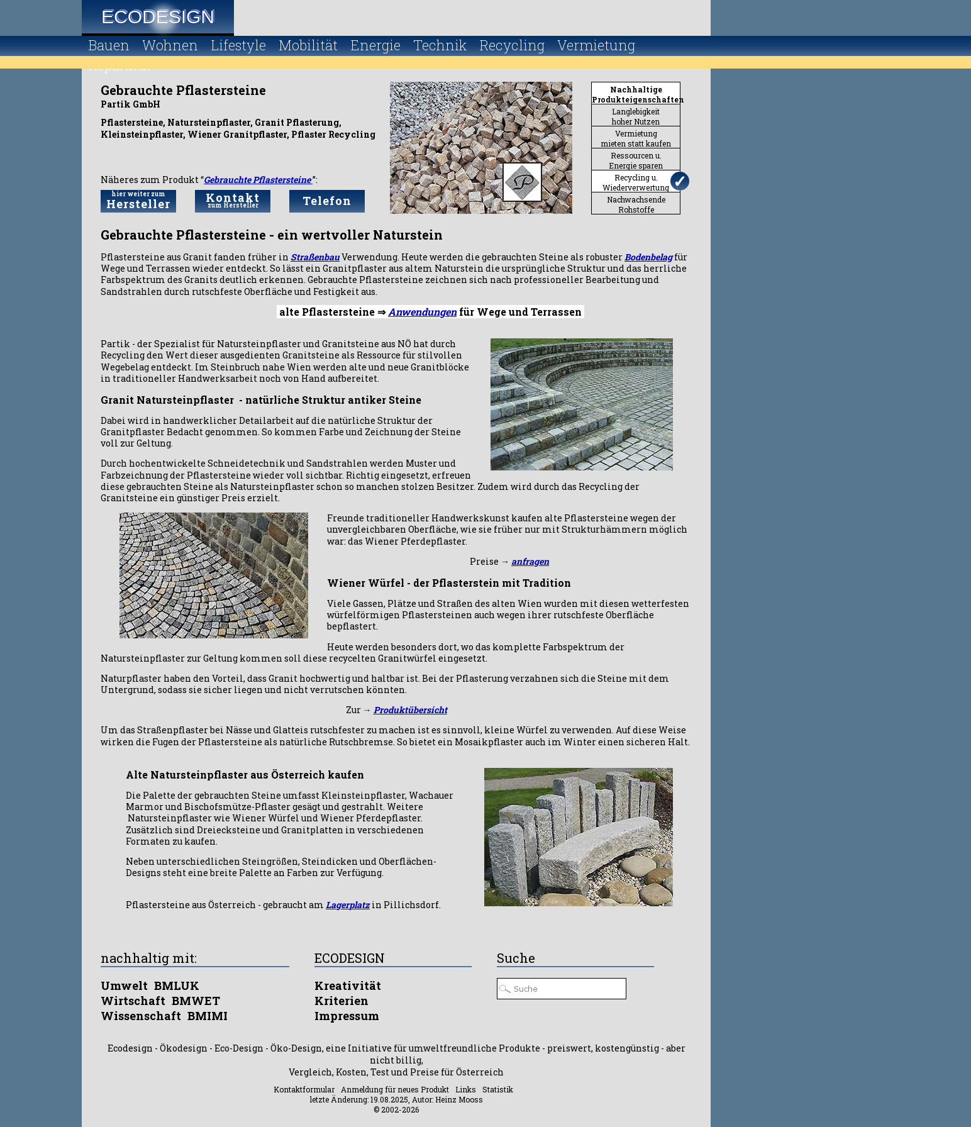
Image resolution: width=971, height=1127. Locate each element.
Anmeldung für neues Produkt (395, 1089)
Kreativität (347, 985)
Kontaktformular (304, 1089)
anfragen (530, 561)
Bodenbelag (648, 257)
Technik (440, 45)
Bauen (109, 45)
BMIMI (207, 1015)
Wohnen (170, 45)
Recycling (512, 45)
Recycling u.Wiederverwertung (635, 182)
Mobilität (308, 45)
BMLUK (176, 985)
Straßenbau (315, 257)
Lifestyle (238, 45)
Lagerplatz (348, 905)
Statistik (497, 1089)
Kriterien (341, 1000)
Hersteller (138, 200)
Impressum (346, 1015)
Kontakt (232, 199)
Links (465, 1089)
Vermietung (596, 45)
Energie (375, 45)
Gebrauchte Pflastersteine (258, 180)
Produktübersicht (410, 710)
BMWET (196, 1000)
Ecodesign (157, 16)
